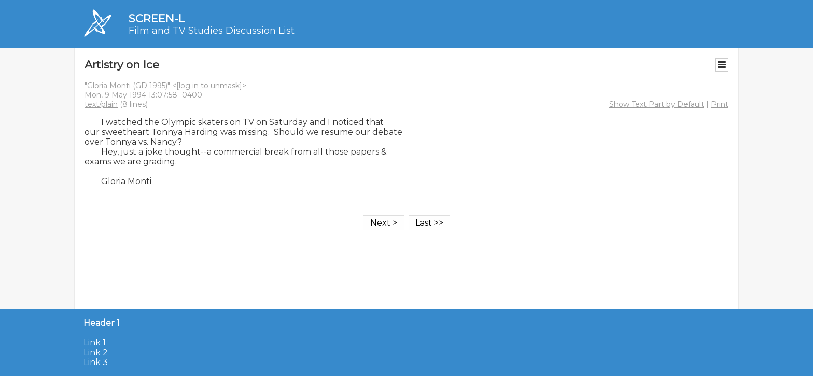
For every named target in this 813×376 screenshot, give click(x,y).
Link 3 (95, 362)
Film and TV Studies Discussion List (212, 30)
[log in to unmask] (209, 85)
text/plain (101, 104)
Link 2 (95, 352)
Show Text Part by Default (656, 104)
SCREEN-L (157, 18)
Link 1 (94, 342)
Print (719, 104)
